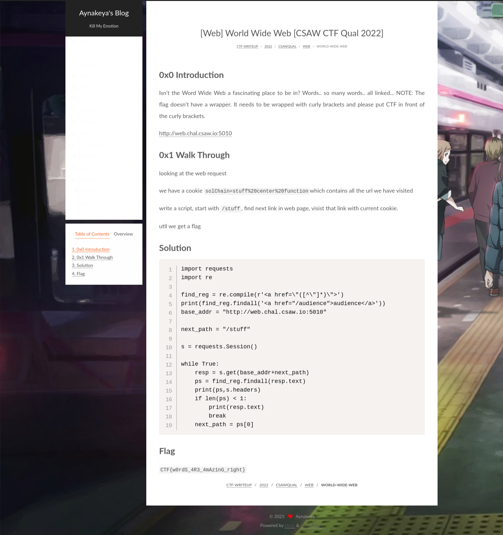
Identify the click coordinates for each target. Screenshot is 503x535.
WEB (306, 45)
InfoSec (82, 52)
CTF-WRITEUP (247, 45)
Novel (81, 87)
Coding (82, 64)
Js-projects (85, 179)
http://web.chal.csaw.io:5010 (195, 132)
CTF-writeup (87, 144)
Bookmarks (86, 156)
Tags (80, 167)
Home (81, 41)
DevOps (83, 110)
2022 (268, 45)
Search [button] (82, 202)
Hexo (290, 524)
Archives (83, 133)
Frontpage (85, 190)
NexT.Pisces (312, 524)
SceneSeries (86, 121)
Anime (81, 75)
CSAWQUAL (287, 45)
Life (79, 98)
